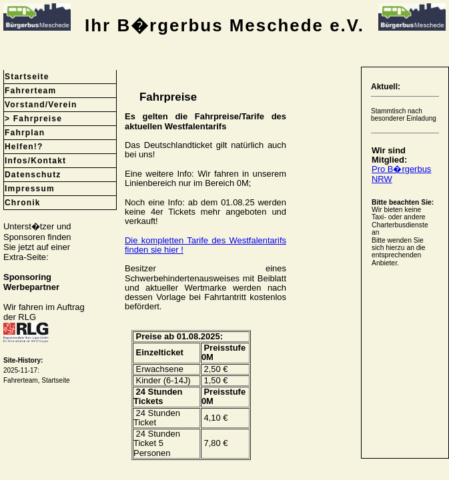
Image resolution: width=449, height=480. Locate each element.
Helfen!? (24, 146)
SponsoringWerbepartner (31, 282)
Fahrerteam (30, 90)
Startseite (27, 76)
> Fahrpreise (33, 118)
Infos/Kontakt (35, 160)
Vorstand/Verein (41, 104)
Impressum (30, 188)
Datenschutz (33, 174)
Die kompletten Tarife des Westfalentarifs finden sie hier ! (205, 245)
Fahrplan (25, 132)
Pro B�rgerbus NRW (401, 173)
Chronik (23, 202)
